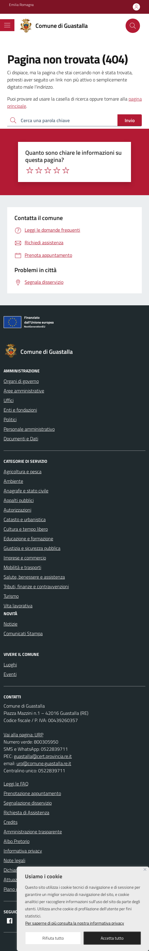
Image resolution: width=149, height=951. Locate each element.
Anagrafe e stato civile (26, 490)
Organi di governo (21, 381)
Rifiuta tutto (53, 938)
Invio (130, 120)
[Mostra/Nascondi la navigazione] (7, 25)
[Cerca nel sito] (133, 26)
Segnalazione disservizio (28, 802)
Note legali (14, 860)
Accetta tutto (112, 938)
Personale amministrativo (29, 429)
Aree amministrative (24, 390)
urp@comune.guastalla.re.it (44, 763)
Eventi (10, 674)
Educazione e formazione (28, 538)
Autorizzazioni (17, 509)
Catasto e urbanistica (25, 519)
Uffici (9, 400)
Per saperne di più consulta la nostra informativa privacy (74, 923)
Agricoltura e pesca (22, 471)
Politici (10, 419)
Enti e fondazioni (20, 409)
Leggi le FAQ (16, 783)
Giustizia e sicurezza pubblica (32, 548)
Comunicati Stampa (23, 633)
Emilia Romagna (21, 4)
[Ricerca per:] (62, 120)
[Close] (145, 869)
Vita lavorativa (18, 605)
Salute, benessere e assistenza (34, 576)
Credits (10, 822)
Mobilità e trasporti (22, 567)
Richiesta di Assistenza (26, 812)
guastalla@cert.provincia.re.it (43, 756)
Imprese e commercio (25, 557)
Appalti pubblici (19, 500)
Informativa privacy (23, 850)
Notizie (10, 623)
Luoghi (10, 664)
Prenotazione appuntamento (32, 793)
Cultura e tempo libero (26, 529)
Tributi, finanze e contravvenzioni (36, 586)
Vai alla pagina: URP (23, 734)
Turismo (11, 596)
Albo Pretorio (16, 841)
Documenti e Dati (21, 438)
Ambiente (13, 481)
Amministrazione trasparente (33, 831)
